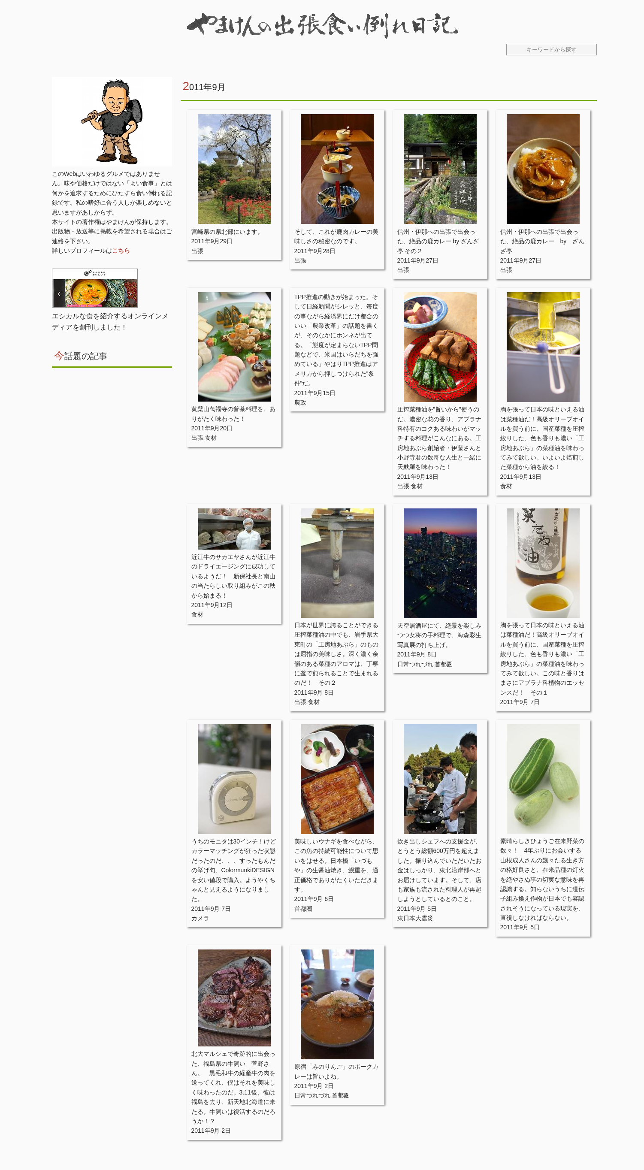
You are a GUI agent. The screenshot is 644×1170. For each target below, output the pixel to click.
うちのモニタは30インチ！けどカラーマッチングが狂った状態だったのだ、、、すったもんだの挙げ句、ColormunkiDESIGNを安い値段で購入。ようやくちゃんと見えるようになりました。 (233, 870)
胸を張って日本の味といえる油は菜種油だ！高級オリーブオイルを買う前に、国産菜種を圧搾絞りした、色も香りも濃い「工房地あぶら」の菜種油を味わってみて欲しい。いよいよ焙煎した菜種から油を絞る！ (542, 438)
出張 (197, 251)
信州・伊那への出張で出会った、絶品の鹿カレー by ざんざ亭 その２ (438, 241)
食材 (211, 437)
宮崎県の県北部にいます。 (227, 231)
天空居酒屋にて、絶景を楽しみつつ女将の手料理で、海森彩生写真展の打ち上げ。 (439, 635)
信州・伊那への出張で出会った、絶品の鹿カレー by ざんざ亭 (542, 241)
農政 (300, 402)
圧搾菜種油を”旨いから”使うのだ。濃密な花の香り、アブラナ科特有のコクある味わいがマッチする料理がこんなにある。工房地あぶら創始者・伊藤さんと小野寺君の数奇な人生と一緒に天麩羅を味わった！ (439, 438)
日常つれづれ (415, 664)
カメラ (200, 918)
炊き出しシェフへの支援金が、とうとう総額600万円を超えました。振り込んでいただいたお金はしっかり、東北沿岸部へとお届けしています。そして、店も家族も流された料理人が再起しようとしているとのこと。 (439, 870)
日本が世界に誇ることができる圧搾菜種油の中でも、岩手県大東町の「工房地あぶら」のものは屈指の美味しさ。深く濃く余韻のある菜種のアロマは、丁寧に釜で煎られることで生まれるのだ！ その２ (336, 654)
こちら (121, 250)
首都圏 (444, 664)
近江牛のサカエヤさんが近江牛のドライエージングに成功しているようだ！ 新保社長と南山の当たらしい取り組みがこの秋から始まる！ (233, 576)
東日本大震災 (415, 918)
